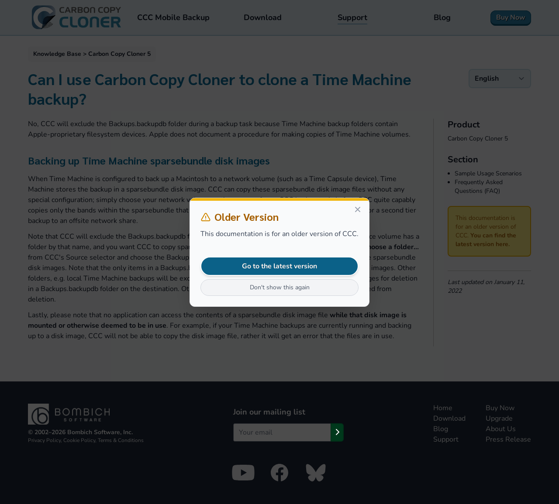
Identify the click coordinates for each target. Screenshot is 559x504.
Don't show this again (280, 287)
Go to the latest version (279, 266)
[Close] (358, 209)
